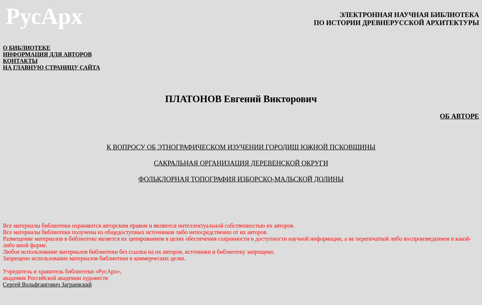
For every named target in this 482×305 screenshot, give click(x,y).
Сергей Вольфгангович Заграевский (47, 284)
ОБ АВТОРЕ (459, 116)
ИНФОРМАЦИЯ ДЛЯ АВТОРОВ (47, 54)
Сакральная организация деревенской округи (241, 163)
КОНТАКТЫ (20, 61)
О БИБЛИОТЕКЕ (26, 48)
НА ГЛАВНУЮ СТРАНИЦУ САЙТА (51, 67)
